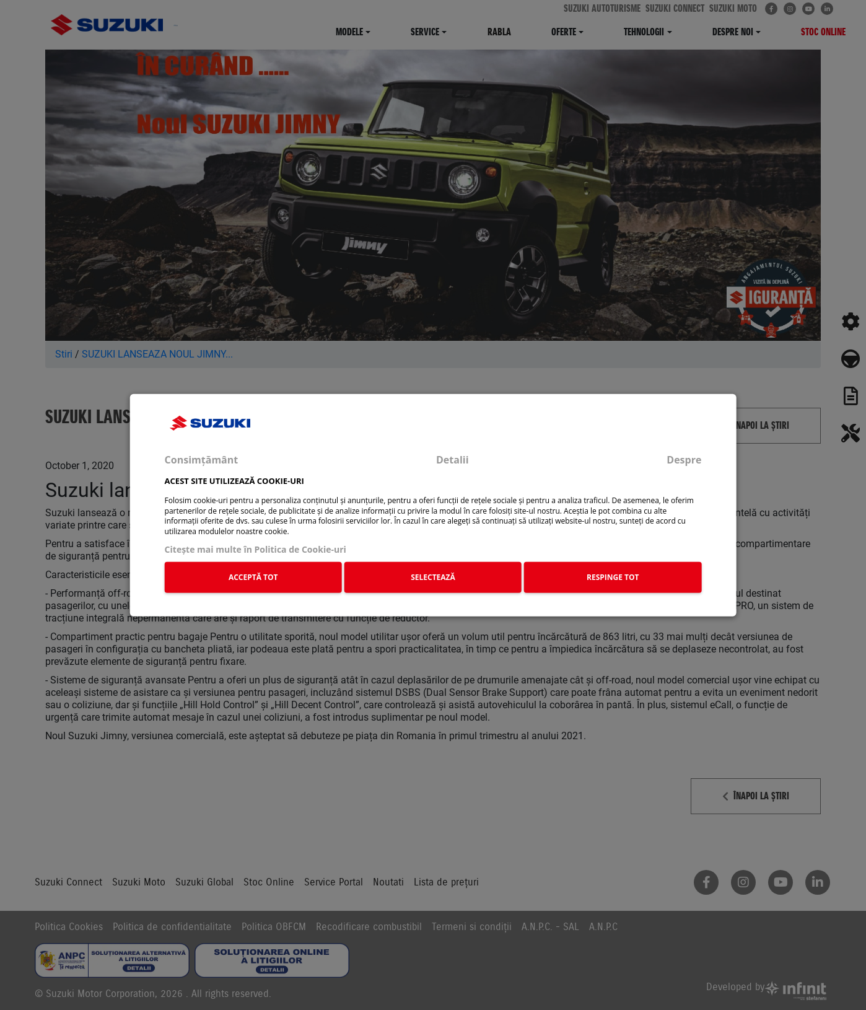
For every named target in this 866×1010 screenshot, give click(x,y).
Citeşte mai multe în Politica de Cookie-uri (255, 549)
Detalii (452, 459)
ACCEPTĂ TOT (253, 576)
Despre (684, 459)
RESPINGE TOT (613, 576)
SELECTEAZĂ (433, 576)
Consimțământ (201, 459)
